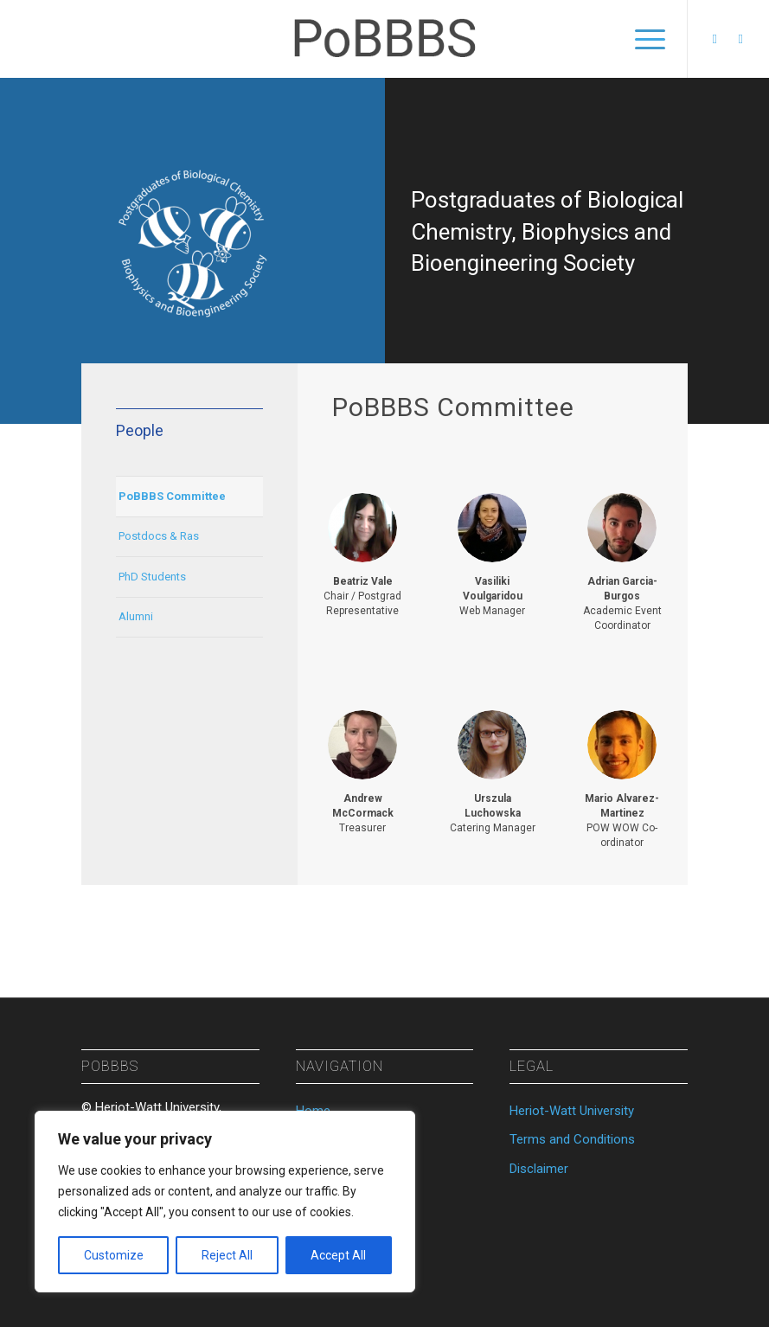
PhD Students (152, 576)
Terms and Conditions (572, 1139)
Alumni (136, 616)
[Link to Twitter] (740, 39)
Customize (114, 1255)
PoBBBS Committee (172, 496)
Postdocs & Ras (159, 535)
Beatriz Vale (363, 581)
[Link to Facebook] (714, 39)
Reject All (227, 1255)
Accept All (338, 1255)
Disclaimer (538, 1168)
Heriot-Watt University (571, 1111)
